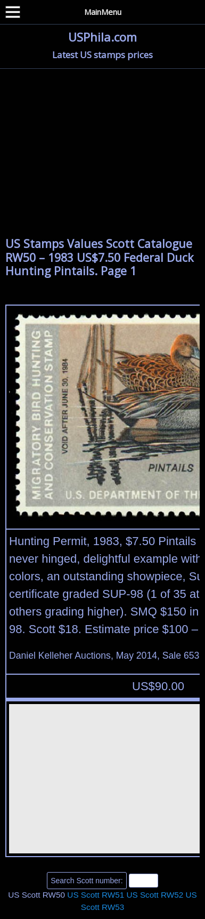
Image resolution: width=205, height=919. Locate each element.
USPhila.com (102, 37)
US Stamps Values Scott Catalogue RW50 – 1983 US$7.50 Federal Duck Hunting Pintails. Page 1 (99, 257)
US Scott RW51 (95, 894)
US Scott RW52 (154, 894)
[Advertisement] (102, 156)
